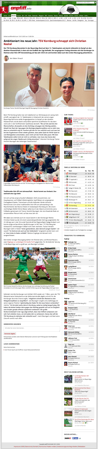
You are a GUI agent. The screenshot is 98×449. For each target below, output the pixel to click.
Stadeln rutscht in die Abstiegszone (83, 151)
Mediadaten (81, 446)
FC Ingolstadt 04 (73, 286)
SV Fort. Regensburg (75, 203)
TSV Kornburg (73, 205)
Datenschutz (28, 446)
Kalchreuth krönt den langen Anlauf (83, 411)
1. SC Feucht (71, 309)
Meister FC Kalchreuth (81, 409)
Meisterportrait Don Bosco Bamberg (82, 389)
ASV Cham (72, 185)
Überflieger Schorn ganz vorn (83, 421)
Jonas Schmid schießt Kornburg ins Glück (83, 133)
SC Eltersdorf (72, 176)
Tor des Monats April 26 (82, 398)
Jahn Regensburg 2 (74, 214)
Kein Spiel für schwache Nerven (82, 141)
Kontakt (35, 446)
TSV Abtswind (73, 194)
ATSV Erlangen (73, 173)
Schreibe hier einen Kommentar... (32, 329)
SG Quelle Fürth (72, 358)
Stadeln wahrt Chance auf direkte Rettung (83, 120)
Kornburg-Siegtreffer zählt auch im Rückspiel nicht (83, 143)
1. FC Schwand (72, 340)
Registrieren (22, 2)
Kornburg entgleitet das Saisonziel (83, 118)
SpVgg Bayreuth (73, 315)
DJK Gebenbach (73, 208)
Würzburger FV (73, 200)
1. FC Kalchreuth (73, 328)
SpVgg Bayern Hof (74, 217)
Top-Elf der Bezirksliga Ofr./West (84, 419)
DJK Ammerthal (73, 211)
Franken (6, 2)
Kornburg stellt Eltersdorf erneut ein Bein (82, 154)
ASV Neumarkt (73, 191)
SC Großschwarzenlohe (75, 280)
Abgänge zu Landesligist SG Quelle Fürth (21, 242)
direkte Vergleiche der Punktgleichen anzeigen (78, 230)
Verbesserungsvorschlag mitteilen (67, 446)
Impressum (17, 446)
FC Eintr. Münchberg (75, 220)
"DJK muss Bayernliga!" (81, 391)
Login (27, 2)
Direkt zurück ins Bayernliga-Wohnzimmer (83, 380)
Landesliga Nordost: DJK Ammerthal (82, 376)
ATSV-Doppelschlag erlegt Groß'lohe (80, 129)
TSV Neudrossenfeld (75, 197)
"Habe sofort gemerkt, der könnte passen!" (82, 401)
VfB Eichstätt (73, 182)
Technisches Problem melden (47, 446)
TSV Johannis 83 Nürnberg (76, 303)
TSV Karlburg (72, 223)
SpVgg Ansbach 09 (73, 256)
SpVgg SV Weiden (74, 188)
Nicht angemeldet (13, 2)
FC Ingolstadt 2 (73, 179)
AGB (22, 446)
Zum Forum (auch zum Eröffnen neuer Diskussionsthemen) (22, 350)
